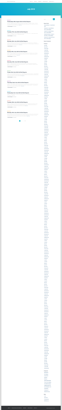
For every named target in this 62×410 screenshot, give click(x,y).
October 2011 (46, 313)
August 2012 (46, 297)
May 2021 (45, 140)
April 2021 (45, 142)
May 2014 (45, 263)
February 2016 (46, 229)
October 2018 (46, 182)
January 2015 (46, 250)
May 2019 (45, 174)
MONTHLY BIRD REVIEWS (47, 380)
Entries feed (46, 397)
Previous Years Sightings (47, 382)
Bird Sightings (46, 374)
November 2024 (46, 72)
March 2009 (45, 363)
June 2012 (45, 300)
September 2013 (46, 276)
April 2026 (45, 45)
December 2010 (46, 329)
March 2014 (45, 266)
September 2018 (46, 184)
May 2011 (45, 321)
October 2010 (46, 332)
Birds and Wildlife (45, 1)
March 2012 (45, 305)
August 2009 (46, 355)
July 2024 (45, 79)
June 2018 (45, 187)
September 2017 (46, 198)
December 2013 (46, 271)
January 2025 (46, 69)
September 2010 (46, 334)
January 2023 (46, 108)
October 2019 (46, 166)
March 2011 (45, 324)
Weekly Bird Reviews (47, 391)
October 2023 (46, 93)
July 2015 (45, 240)
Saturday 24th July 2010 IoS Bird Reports (17, 62)
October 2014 (46, 255)
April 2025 (45, 64)
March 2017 (45, 208)
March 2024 (45, 85)
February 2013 (46, 287)
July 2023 (45, 98)
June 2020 (45, 158)
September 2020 (46, 153)
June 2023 (45, 100)
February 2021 (46, 145)
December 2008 (46, 368)
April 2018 (45, 190)
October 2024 (46, 74)
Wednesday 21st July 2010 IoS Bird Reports (18, 93)
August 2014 (46, 258)
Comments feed (46, 399)
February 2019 (46, 177)
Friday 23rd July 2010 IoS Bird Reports (17, 72)
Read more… (21, 44)
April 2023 (45, 103)
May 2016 (45, 224)
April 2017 (45, 206)
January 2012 (46, 308)
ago (14, 26)
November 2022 (46, 111)
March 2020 (45, 163)
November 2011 (46, 311)
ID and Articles (46, 375)
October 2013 (46, 274)
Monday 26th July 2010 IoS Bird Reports (17, 41)
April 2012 (45, 303)
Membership (39, 1)
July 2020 (45, 156)
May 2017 (45, 205)
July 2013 (45, 279)
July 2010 (45, 337)
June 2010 (45, 339)
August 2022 (46, 116)
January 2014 (46, 269)
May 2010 (45, 340)
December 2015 (46, 232)
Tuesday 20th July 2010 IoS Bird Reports (17, 102)
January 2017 (46, 211)
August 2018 (46, 185)
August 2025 (46, 58)
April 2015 (45, 245)
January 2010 (46, 347)
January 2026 (46, 50)
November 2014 (46, 253)
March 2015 (45, 247)
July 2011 (45, 318)
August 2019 (46, 169)
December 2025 (46, 51)
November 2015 (46, 234)
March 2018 (45, 192)
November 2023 (46, 92)
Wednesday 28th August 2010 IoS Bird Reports (19, 21)
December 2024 (46, 71)
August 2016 (46, 219)
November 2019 (46, 164)
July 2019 (45, 171)
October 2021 (46, 132)
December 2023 (46, 90)
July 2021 (45, 137)
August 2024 (46, 77)
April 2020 (45, 161)
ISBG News (45, 377)
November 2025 (46, 53)
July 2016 (45, 221)
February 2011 (46, 326)
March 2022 (45, 124)
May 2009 (45, 360)
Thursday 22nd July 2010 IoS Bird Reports (17, 82)
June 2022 (45, 119)
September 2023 (46, 95)
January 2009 (46, 366)
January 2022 (46, 127)
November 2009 (46, 350)
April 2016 (45, 226)
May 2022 (45, 121)
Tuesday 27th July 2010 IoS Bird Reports (17, 32)
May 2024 (45, 82)
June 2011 (45, 319)
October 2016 (46, 216)
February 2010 (46, 345)
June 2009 (45, 358)
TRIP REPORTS (46, 388)
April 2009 (45, 361)
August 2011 (46, 316)
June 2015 (45, 242)
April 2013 (45, 284)
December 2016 (46, 213)
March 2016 (45, 227)
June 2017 (45, 203)
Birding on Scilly (51, 1)
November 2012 (46, 292)
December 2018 (46, 179)
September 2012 (46, 295)
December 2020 (46, 148)
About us (31, 1)
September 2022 (46, 114)
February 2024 (46, 87)
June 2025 (45, 61)
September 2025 (46, 56)
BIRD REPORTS (9, 30)
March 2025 (45, 66)
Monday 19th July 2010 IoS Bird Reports (17, 112)
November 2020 (46, 150)
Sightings (35, 1)
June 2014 (45, 261)
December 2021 (46, 129)
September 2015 (46, 237)
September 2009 (46, 353)
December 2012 (46, 290)
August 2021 (46, 135)
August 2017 (46, 200)
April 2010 (45, 342)
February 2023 (46, 106)
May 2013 (45, 282)
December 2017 (46, 195)
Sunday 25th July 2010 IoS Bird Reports (17, 51)
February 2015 (46, 248)
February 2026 (46, 48)
